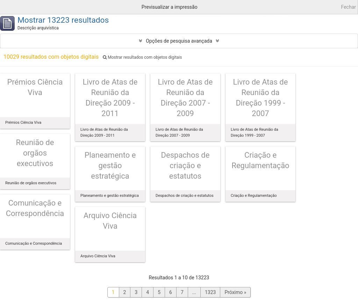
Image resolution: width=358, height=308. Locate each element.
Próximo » (235, 292)
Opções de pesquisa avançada (179, 41)
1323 (210, 292)
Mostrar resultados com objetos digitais (142, 57)
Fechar (348, 7)
